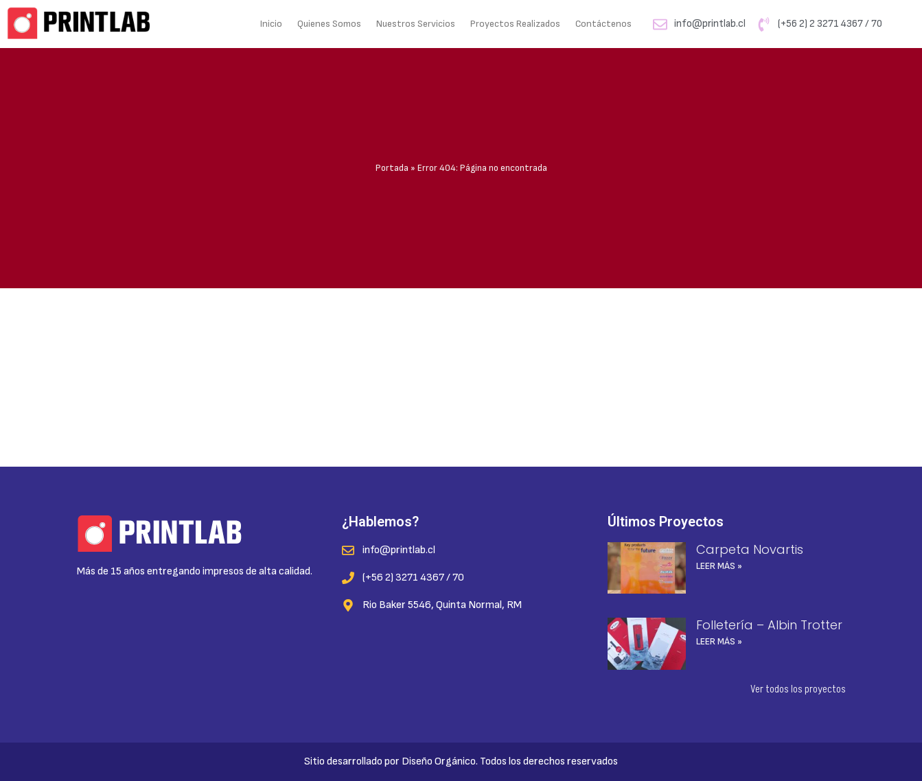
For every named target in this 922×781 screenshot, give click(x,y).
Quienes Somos (329, 24)
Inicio (271, 24)
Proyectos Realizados (515, 24)
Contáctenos (603, 24)
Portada (392, 168)
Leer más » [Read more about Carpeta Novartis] (719, 566)
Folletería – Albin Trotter (769, 624)
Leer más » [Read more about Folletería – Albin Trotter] (719, 641)
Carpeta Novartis (749, 549)
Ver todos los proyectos (798, 689)
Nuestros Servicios (415, 24)
